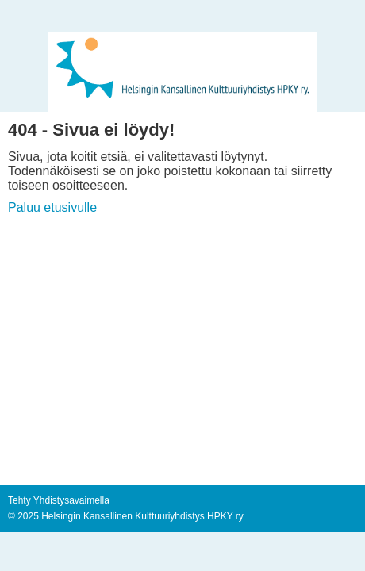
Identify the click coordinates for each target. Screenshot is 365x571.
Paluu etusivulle (52, 207)
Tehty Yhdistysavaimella (59, 500)
